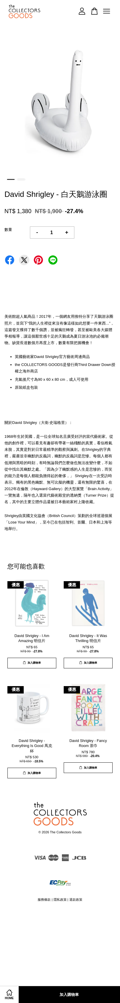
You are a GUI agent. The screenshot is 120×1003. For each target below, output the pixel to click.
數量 (8, 229)
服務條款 (44, 899)
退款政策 (75, 899)
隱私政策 (60, 899)
